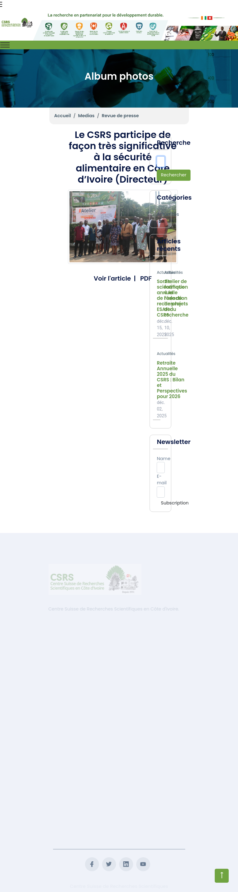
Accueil (62, 116)
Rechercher (173, 175)
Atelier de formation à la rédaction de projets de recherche (176, 298)
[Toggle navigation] (5, 45)
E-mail (162, 479)
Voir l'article (112, 278)
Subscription (174, 503)
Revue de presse (120, 116)
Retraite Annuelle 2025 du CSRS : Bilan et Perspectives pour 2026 (172, 379)
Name (163, 458)
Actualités (168, 214)
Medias (86, 116)
